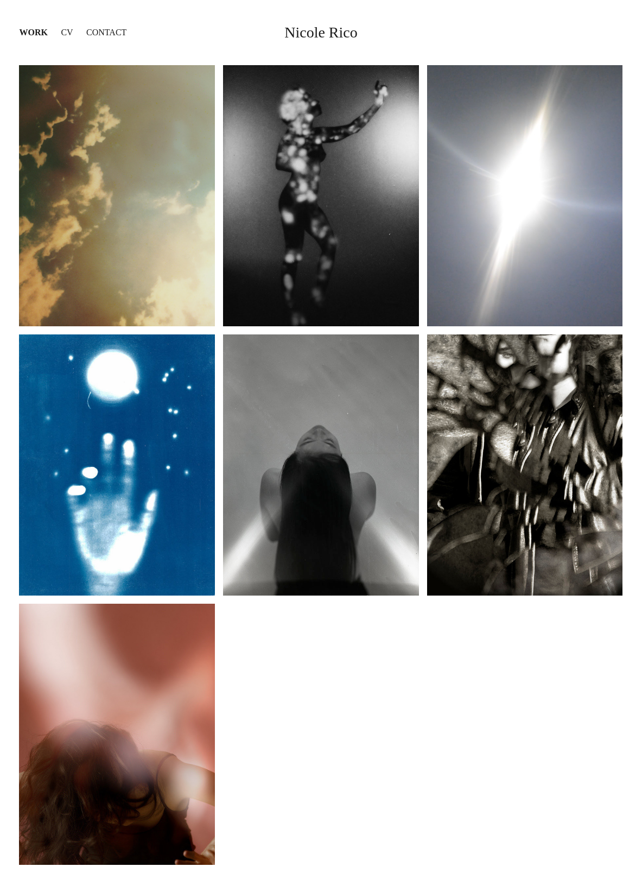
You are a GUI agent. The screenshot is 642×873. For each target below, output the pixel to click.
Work (33, 32)
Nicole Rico (321, 32)
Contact (106, 32)
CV (67, 32)
